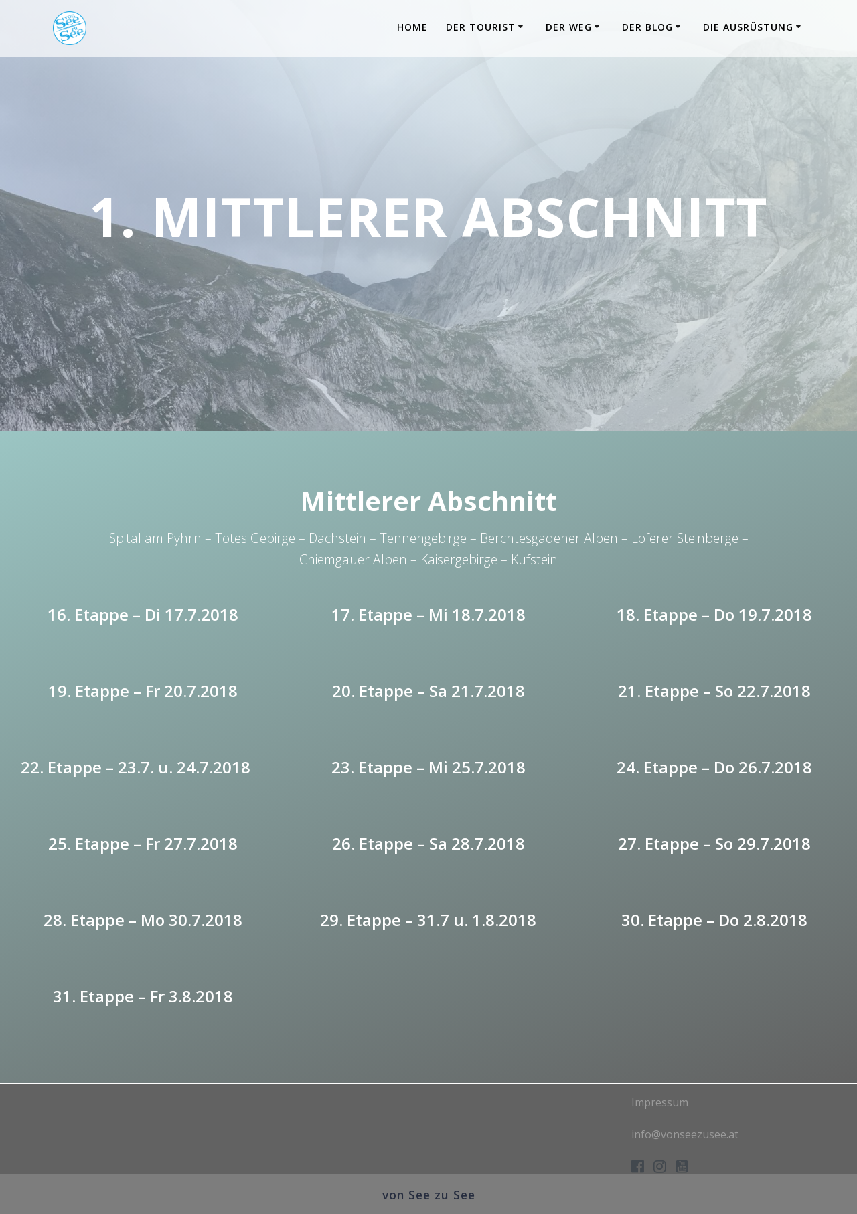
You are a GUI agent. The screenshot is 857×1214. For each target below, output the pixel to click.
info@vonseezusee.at (684, 1134)
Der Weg (569, 27)
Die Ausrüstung (748, 27)
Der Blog (647, 27)
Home (412, 27)
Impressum (659, 1102)
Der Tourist (481, 27)
